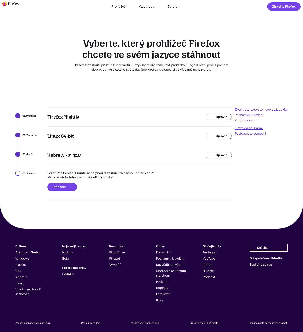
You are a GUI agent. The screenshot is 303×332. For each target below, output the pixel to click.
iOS (18, 271)
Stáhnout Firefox (28, 252)
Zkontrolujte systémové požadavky (261, 109)
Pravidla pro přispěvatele (204, 323)
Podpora (162, 282)
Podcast (209, 277)
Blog (159, 300)
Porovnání (163, 252)
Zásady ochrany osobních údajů (33, 323)
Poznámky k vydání (249, 115)
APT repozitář (103, 177)
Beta (65, 258)
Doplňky (162, 288)
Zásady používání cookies (145, 323)
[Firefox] (14, 6)
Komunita (163, 294)
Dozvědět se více (168, 265)
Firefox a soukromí (249, 128)
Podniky (68, 274)
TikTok (207, 265)
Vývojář (115, 265)
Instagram (210, 252)
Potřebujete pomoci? (250, 133)
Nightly (67, 252)
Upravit (218, 117)
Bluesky (209, 271)
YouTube (209, 258)
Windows (22, 258)
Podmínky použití (90, 323)
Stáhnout (62, 187)
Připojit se (117, 252)
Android (21, 277)
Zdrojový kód (244, 120)
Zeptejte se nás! (261, 264)
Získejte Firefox (284, 6)
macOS (20, 265)
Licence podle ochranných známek (268, 323)
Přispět (114, 258)
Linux (19, 283)
